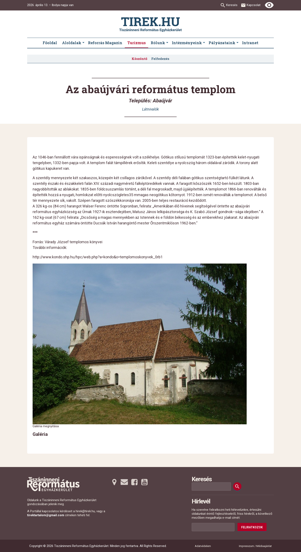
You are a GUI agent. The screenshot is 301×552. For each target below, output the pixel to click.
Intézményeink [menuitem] (187, 42)
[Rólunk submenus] (167, 43)
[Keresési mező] (211, 486)
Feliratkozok (252, 527)
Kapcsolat (253, 5)
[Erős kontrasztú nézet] (269, 5)
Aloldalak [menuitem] (71, 42)
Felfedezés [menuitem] (160, 59)
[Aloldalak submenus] (83, 43)
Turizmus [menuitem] (136, 42)
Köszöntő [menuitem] (139, 59)
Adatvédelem (203, 546)
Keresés (231, 5)
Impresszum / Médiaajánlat (255, 546)
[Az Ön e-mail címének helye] (213, 527)
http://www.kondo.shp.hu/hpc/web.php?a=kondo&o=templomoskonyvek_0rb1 (98, 257)
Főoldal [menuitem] (50, 42)
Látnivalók (150, 109)
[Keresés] (237, 486)
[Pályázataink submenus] (237, 43)
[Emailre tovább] (124, 482)
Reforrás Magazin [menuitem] (105, 42)
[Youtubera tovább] (144, 482)
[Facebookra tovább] (134, 482)
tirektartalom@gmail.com (45, 515)
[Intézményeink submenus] (204, 43)
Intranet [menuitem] (250, 42)
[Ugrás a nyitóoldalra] (150, 24)
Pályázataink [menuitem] (222, 42)
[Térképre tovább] (114, 482)
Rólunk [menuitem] (158, 42)
